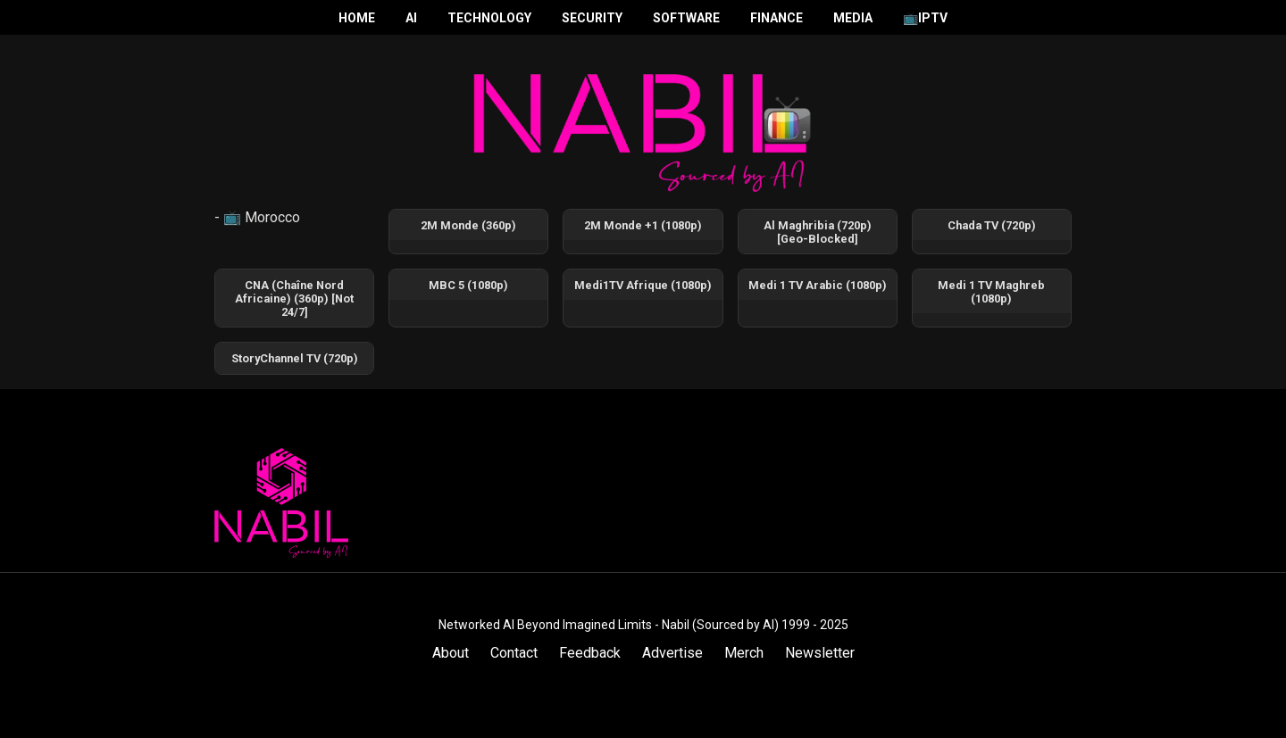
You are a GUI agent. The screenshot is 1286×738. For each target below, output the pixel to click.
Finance (776, 18)
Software (686, 18)
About (450, 652)
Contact (514, 652)
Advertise (672, 652)
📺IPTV (925, 18)
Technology (489, 18)
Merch (744, 652)
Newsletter (820, 652)
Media (853, 18)
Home (356, 18)
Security (592, 18)
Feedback (590, 652)
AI (411, 18)
